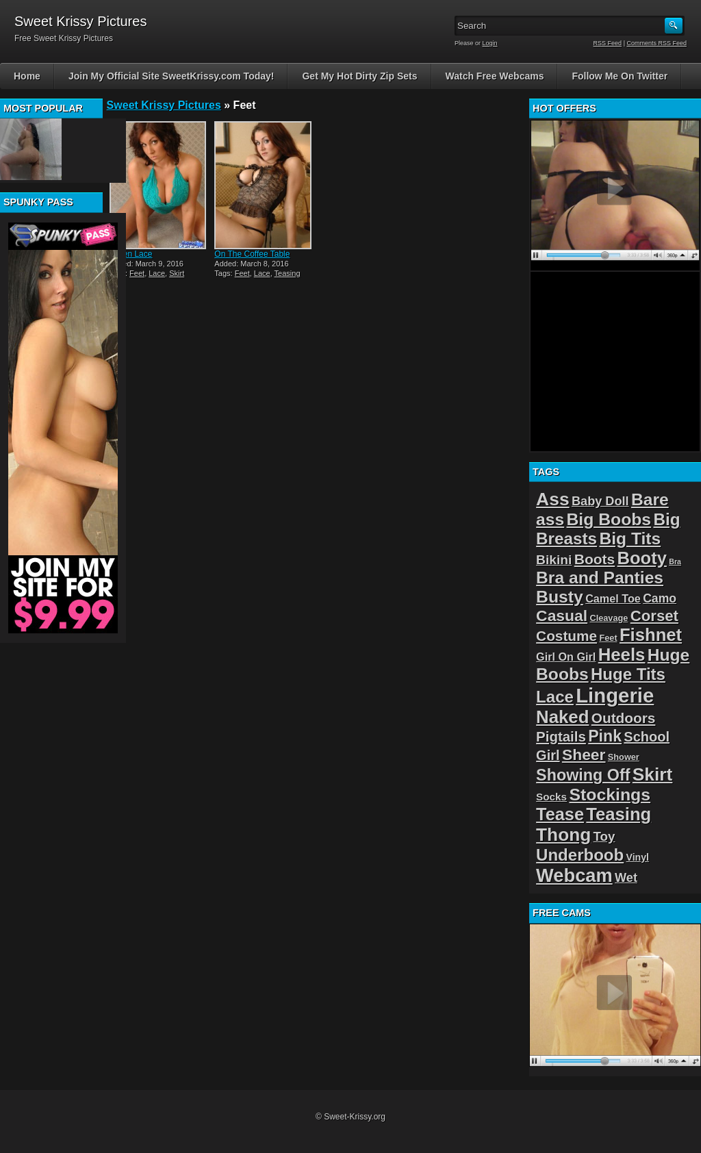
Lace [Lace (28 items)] (555, 696)
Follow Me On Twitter (619, 76)
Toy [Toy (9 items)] (604, 836)
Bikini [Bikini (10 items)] (554, 560)
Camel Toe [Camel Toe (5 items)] (613, 598)
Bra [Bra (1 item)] (675, 561)
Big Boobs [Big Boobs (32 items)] (609, 519)
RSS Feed (608, 43)
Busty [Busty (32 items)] (559, 596)
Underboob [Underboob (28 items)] (580, 855)
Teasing (288, 273)
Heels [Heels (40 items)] (622, 654)
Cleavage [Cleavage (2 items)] (608, 618)
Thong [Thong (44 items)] (563, 834)
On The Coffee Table (252, 254)
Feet (136, 273)
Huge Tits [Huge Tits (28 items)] (628, 674)
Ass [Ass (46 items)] (553, 499)
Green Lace (131, 254)
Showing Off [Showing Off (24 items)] (583, 775)
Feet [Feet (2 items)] (608, 638)
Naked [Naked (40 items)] (562, 716)
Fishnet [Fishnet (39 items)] (651, 634)
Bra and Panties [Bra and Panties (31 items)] (599, 577)
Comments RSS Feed (656, 43)
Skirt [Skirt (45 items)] (653, 774)
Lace (157, 273)
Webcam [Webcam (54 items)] (574, 875)
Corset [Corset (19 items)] (654, 615)
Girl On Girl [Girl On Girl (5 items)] (566, 656)
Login (490, 43)
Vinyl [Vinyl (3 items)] (637, 857)
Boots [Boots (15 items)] (594, 559)
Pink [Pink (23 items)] (605, 736)
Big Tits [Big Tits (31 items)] (630, 538)
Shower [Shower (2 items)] (623, 757)
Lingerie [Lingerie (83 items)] (615, 695)
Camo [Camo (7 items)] (659, 598)
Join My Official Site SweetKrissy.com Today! (171, 76)
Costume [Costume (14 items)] (566, 636)
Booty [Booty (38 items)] (642, 558)
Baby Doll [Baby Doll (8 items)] (600, 501)
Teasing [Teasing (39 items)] (618, 814)
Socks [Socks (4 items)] (551, 796)
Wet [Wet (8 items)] (626, 878)
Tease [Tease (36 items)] (560, 814)
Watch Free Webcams (495, 76)
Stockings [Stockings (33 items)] (609, 794)
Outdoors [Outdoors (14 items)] (623, 718)
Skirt (176, 273)
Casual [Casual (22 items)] (561, 615)
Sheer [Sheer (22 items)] (584, 754)
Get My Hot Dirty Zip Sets (359, 76)
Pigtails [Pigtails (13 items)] (561, 736)
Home (27, 76)
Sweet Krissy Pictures (164, 105)
